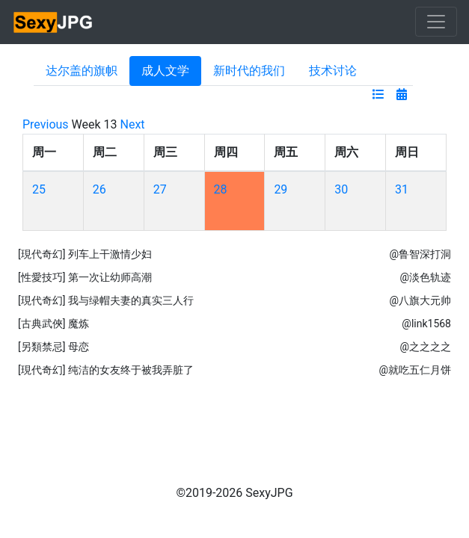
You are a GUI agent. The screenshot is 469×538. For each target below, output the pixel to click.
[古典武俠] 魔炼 (53, 324)
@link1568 (426, 324)
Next (132, 124)
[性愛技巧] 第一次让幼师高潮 (85, 277)
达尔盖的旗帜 (81, 71)
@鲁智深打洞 (420, 254)
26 (99, 189)
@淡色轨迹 (425, 277)
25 (39, 189)
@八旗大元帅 (420, 300)
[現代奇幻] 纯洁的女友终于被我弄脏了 (106, 370)
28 (220, 189)
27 (160, 189)
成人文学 (165, 71)
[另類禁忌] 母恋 (53, 347)
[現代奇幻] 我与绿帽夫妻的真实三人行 (106, 300)
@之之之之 (425, 347)
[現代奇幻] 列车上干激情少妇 (85, 254)
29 (280, 189)
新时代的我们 (249, 71)
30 (341, 189)
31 (401, 189)
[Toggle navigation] (436, 22)
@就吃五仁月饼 (414, 370)
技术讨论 (333, 71)
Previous (45, 124)
